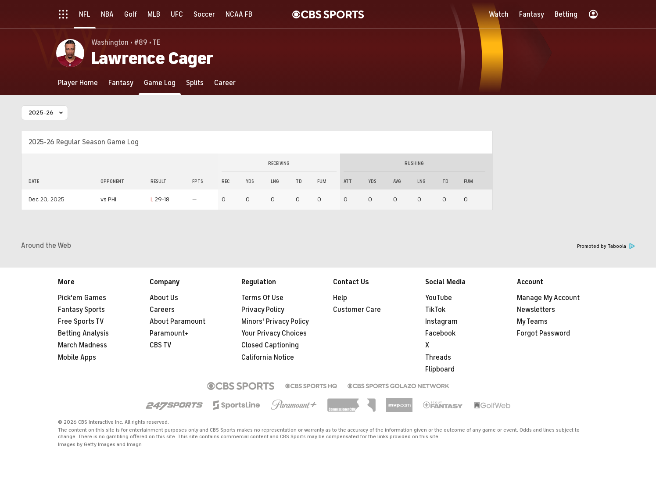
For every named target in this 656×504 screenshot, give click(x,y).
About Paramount (177, 321)
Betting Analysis (83, 333)
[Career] (225, 83)
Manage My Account (548, 297)
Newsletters (536, 309)
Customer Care (357, 309)
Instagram (441, 321)
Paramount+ (169, 333)
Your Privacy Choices (274, 333)
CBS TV (161, 345)
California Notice (267, 357)
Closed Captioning (270, 345)
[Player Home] (78, 83)
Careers (162, 309)
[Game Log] (160, 83)
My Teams (532, 321)
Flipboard (440, 369)
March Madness (82, 345)
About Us (164, 297)
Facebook (440, 333)
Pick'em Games (82, 297)
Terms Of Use (262, 297)
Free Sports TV (81, 321)
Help (340, 297)
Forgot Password (543, 333)
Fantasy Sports (81, 309)
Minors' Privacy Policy (275, 321)
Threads (438, 357)
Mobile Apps (77, 357)
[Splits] (195, 83)
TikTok (435, 309)
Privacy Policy (262, 309)
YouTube (438, 297)
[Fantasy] (121, 83)
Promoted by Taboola (606, 246)
